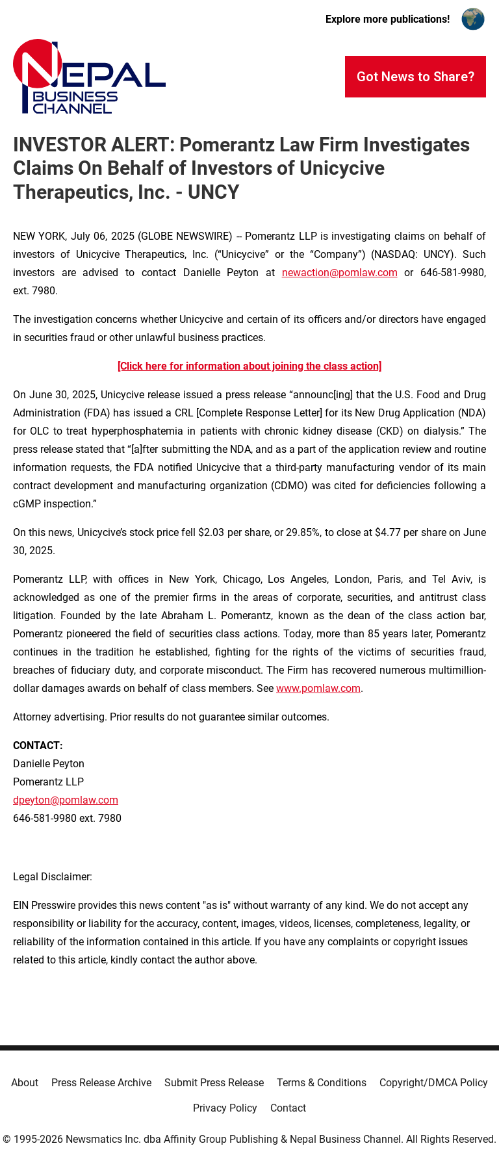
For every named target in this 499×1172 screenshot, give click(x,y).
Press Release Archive (101, 1082)
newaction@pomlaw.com (340, 272)
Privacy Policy (225, 1108)
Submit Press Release (214, 1082)
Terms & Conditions (321, 1082)
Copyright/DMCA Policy (433, 1082)
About (24, 1082)
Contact (288, 1108)
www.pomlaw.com (318, 688)
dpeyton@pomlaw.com (65, 800)
